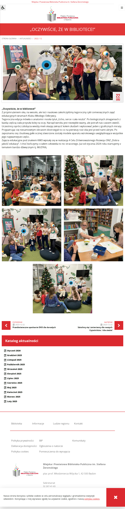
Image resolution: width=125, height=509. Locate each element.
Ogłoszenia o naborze (51, 446)
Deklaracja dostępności (24, 446)
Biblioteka (16, 423)
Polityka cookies (20, 451)
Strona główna (9, 38)
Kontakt (78, 423)
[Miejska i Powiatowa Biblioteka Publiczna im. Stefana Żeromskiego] (25, 470)
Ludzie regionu (61, 423)
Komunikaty (78, 440)
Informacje (38, 423)
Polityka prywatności (22, 440)
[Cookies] (115, 497)
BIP (41, 440)
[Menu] (122, 8)
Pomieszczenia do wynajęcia (54, 451)
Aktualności (25, 38)
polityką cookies (92, 498)
